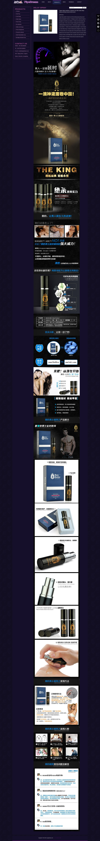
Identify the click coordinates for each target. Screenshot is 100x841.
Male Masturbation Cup (21, 34)
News (64, 2)
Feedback (71, 2)
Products (57, 2)
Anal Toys (18, 13)
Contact (79, 2)
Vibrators (18, 11)
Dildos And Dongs (19, 27)
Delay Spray (18, 19)
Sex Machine (18, 24)
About (49, 2)
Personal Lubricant (20, 32)
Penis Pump (18, 21)
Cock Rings (18, 16)
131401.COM (58, 837)
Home (43, 2)
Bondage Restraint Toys (21, 37)
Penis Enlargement (20, 29)
